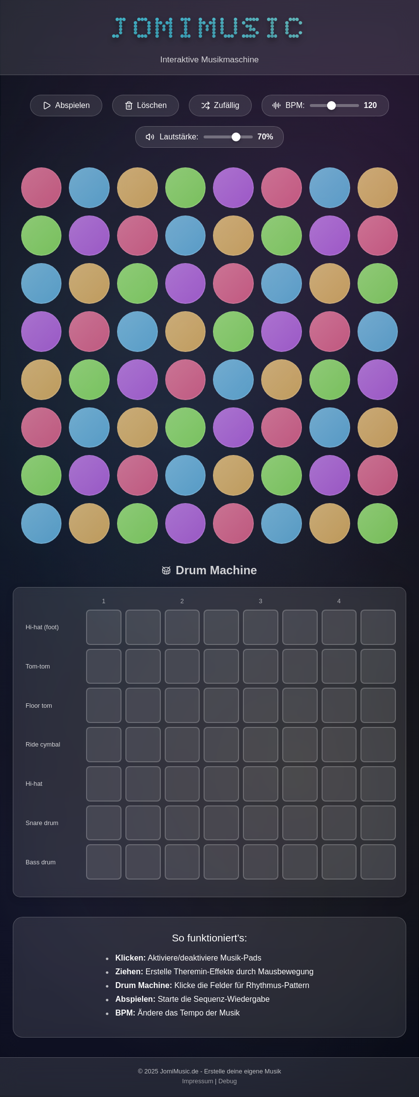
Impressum (197, 1081)
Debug (227, 1081)
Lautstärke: (178, 137)
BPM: (295, 105)
